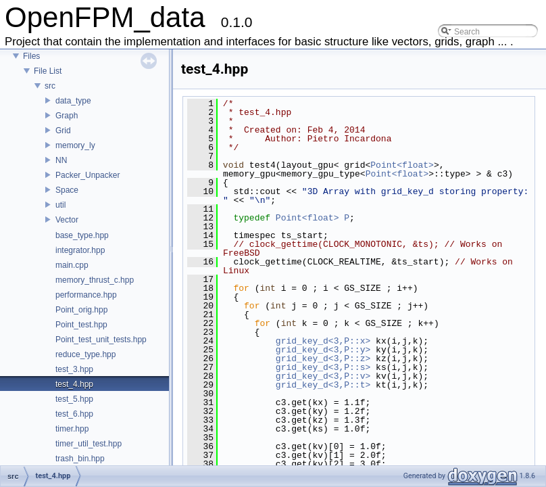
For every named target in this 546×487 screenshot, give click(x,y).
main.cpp (72, 265)
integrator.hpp (80, 250)
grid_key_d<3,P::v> (323, 376)
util (60, 205)
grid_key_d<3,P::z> (323, 358)
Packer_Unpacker (87, 175)
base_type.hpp (82, 235)
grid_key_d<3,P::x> (323, 341)
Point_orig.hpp (81, 310)
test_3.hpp (74, 369)
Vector (66, 220)
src (50, 86)
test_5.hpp (74, 399)
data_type (73, 101)
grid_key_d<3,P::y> (323, 350)
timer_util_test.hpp (88, 443)
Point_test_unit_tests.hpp (101, 339)
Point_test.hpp (81, 324)
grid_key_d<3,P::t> (323, 385)
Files (31, 56)
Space (66, 190)
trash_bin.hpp (80, 458)
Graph (66, 115)
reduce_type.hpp (85, 354)
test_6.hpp (74, 414)
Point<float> (402, 165)
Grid (63, 130)
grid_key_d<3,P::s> (323, 367)
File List (47, 71)
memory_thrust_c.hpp (94, 280)
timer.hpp (72, 429)
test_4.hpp (74, 384)
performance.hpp (86, 295)
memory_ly (75, 145)
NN (61, 160)
